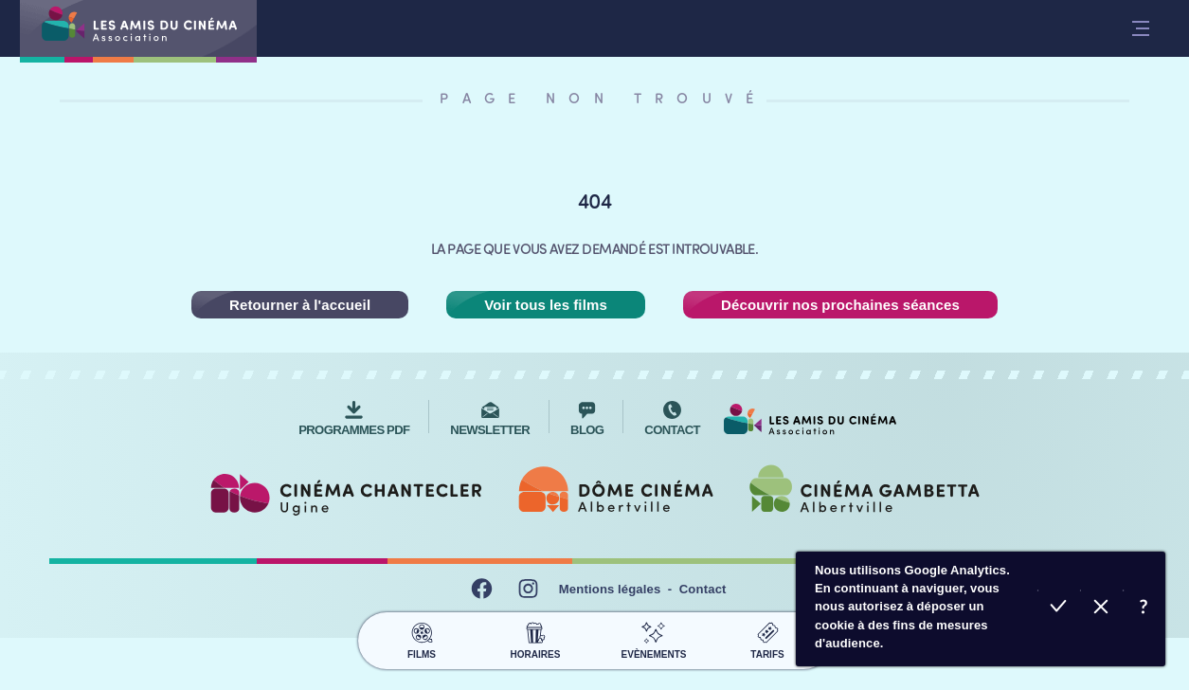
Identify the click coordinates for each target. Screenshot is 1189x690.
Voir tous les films (545, 305)
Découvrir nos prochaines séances (840, 305)
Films (422, 638)
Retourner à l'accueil (299, 305)
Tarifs (767, 638)
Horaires (536, 638)
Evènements (654, 638)
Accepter (1058, 609)
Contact (703, 589)
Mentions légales (610, 589)
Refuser (1101, 609)
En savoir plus (1144, 609)
